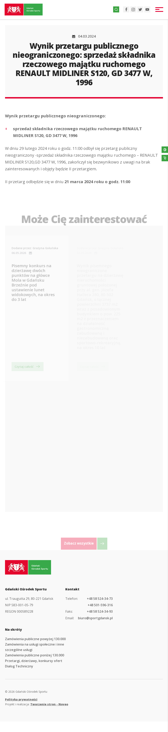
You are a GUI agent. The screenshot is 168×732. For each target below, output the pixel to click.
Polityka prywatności (21, 710)
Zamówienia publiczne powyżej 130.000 (35, 649)
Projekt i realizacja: (36, 715)
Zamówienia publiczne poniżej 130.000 (34, 666)
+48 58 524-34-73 (100, 609)
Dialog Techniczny (19, 676)
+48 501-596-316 (100, 615)
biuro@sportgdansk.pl (95, 628)
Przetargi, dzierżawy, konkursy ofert (33, 671)
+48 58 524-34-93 (100, 622)
